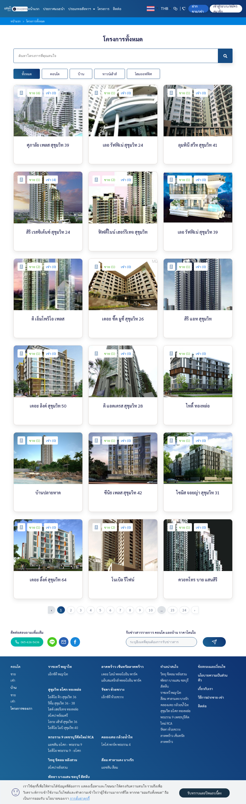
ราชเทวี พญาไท (60, 666)
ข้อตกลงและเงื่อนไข (211, 666)
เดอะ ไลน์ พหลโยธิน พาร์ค (119, 674)
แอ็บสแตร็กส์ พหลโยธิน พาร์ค (121, 680)
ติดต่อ (117, 8)
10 (151, 610)
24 (184, 610)
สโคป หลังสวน (58, 767)
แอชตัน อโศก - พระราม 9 (65, 744)
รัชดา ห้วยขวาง (112, 689)
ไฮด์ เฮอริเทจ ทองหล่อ (63, 709)
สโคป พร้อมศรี (58, 715)
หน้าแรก (33, 8)
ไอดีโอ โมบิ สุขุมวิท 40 (63, 727)
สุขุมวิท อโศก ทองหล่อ (64, 689)
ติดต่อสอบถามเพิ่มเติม (27, 632)
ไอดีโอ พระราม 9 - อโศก (64, 750)
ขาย (13, 674)
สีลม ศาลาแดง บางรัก (117, 760)
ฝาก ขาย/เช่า (198, 8)
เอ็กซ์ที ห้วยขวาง (112, 697)
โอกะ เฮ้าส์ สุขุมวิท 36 (62, 721)
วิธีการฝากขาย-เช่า (211, 697)
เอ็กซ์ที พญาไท (58, 674)
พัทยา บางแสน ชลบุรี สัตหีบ (69, 776)
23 (172, 610)
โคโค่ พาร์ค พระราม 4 (116, 744)
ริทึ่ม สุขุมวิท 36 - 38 (61, 703)
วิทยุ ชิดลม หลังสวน (62, 760)
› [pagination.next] (194, 610)
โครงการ (103, 8)
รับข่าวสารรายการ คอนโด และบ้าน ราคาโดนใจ (161, 632)
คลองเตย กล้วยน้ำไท (117, 737)
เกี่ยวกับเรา (205, 688)
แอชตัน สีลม (109, 767)
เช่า (13, 680)
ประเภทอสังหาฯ (81, 8)
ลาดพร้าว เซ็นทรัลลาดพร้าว (122, 666)
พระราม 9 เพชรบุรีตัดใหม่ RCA (71, 737)
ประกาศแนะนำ (54, 8)
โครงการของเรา (21, 708)
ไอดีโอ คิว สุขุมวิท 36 (62, 697)
